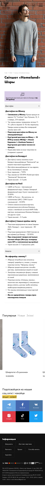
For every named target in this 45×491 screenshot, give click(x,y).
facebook (22, 408)
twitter (36, 420)
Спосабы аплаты (11, 460)
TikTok (22, 420)
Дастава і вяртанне (28, 448)
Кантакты (9, 454)
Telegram (9, 408)
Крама (22, 454)
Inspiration (28, 460)
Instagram (9, 420)
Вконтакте (36, 408)
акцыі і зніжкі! (10, 398)
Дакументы (9, 448)
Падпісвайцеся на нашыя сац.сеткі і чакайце (17, 395)
